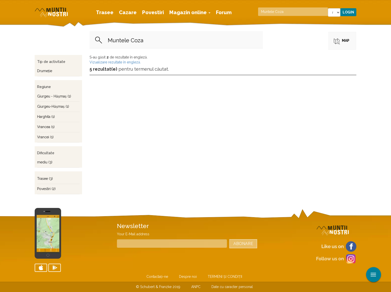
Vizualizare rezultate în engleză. (115, 62)
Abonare (243, 243)
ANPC (195, 287)
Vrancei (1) (45, 137)
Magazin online (189, 12)
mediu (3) (44, 162)
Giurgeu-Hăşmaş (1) (53, 106)
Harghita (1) (46, 117)
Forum (224, 12)
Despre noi (188, 277)
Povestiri (153, 12)
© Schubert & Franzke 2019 (158, 287)
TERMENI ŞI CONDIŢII (225, 277)
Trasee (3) (45, 179)
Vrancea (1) (46, 127)
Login (348, 12)
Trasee (104, 12)
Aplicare (387, 4)
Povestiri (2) (46, 189)
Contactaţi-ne (157, 277)
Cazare (128, 12)
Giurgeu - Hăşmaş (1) (54, 96)
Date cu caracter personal (232, 287)
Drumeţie (44, 71)
